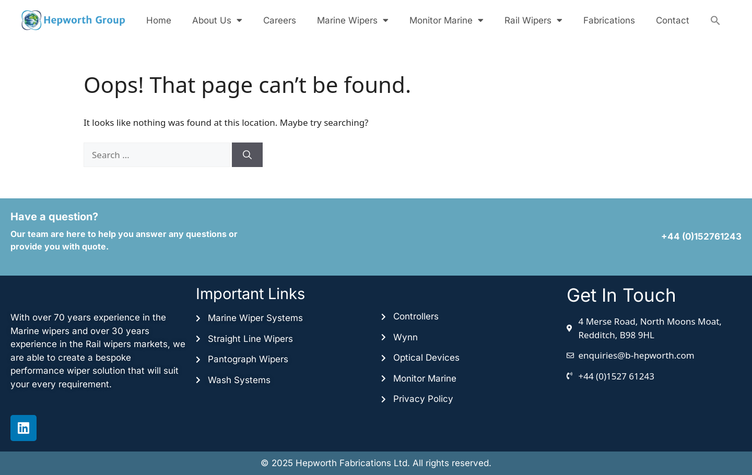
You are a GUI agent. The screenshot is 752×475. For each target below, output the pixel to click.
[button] (715, 20)
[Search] (247, 155)
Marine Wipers (353, 20)
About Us (217, 20)
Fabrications (609, 20)
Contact (672, 20)
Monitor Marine (446, 20)
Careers (279, 20)
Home (158, 20)
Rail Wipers (533, 20)
